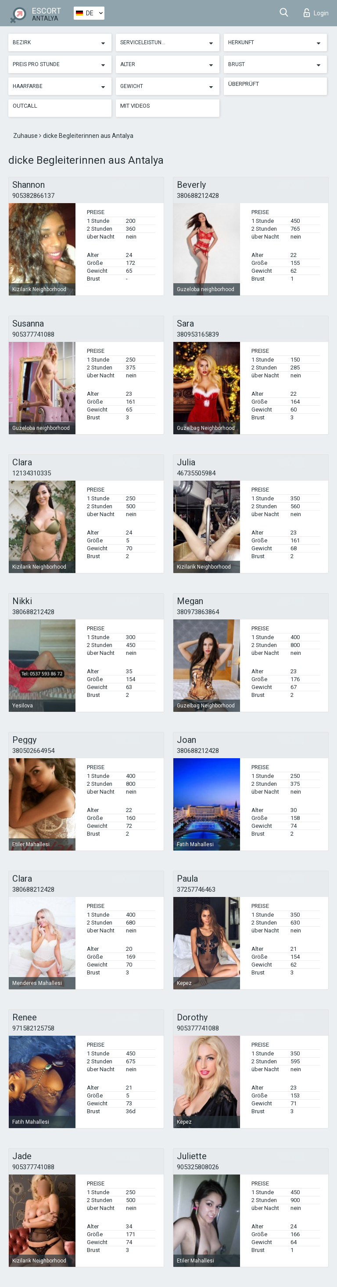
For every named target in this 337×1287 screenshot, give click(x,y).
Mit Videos (135, 105)
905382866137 (33, 196)
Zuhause (26, 135)
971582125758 (33, 1028)
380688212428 (198, 196)
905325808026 (198, 1167)
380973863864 (198, 612)
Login (316, 13)
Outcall (25, 105)
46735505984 (196, 473)
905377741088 (33, 334)
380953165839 (198, 334)
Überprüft (243, 84)
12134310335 (31, 473)
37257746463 (196, 889)
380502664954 (33, 751)
